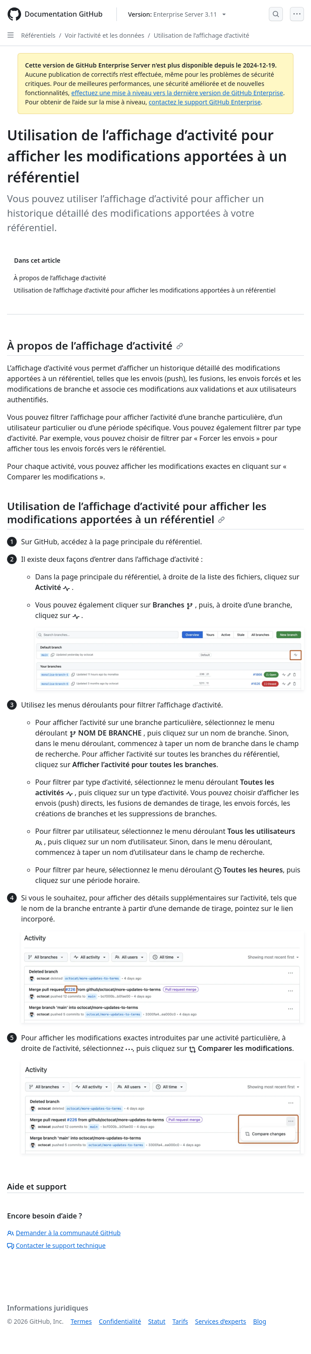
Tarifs (180, 1321)
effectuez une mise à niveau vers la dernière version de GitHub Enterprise (177, 93)
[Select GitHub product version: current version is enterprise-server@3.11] (177, 14)
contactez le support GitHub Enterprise (204, 102)
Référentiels (38, 35)
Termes (81, 1321)
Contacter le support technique (56, 1245)
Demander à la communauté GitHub (64, 1233)
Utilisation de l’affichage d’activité (202, 35)
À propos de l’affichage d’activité (95, 345)
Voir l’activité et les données (104, 35)
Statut (156, 1321)
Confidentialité (120, 1321)
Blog (259, 1321)
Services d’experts (220, 1321)
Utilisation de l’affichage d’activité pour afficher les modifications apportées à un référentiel (137, 512)
